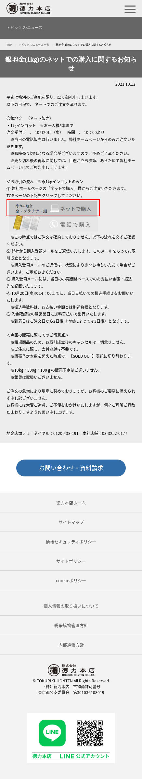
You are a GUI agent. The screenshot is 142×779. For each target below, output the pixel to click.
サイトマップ (71, 522)
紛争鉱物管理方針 (71, 625)
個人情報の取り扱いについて (71, 606)
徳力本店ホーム (71, 502)
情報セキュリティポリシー (71, 541)
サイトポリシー (71, 561)
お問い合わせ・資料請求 (71, 467)
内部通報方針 (71, 644)
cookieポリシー (71, 580)
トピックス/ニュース (24, 27)
